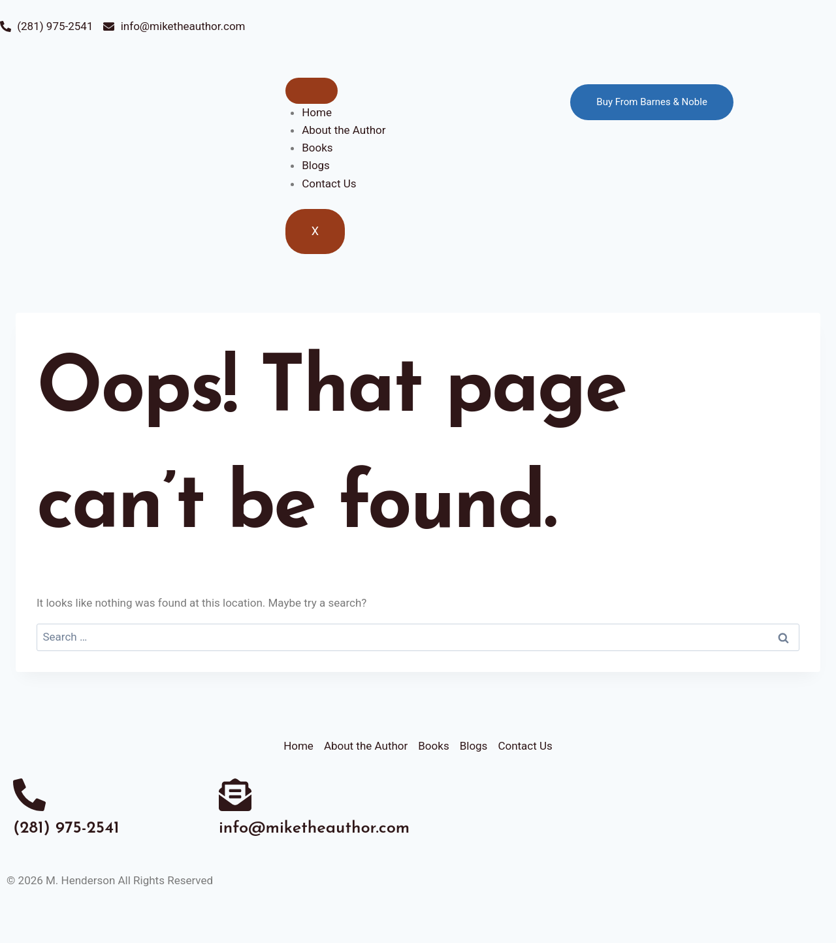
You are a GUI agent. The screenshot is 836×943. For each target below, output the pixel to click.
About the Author (343, 129)
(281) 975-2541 (66, 828)
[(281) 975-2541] (29, 794)
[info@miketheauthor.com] (235, 794)
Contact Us (329, 183)
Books (317, 147)
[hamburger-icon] (311, 91)
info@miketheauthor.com (314, 828)
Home (317, 112)
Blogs (316, 165)
